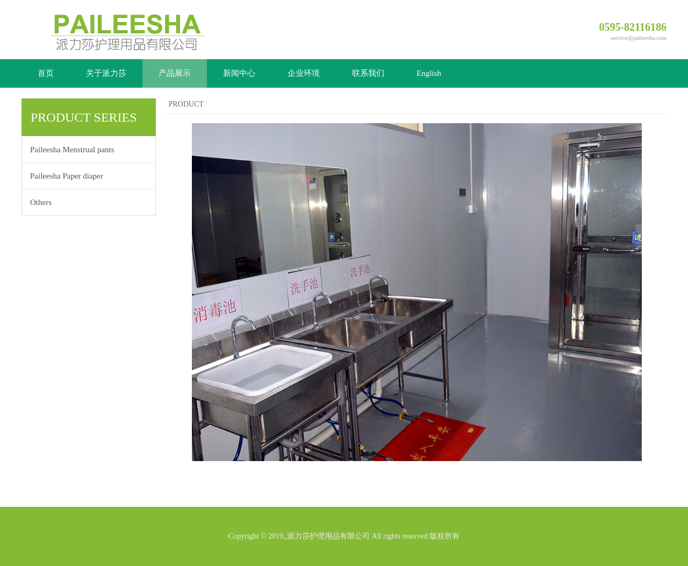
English (429, 73)
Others (41, 202)
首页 (46, 73)
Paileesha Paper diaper (66, 176)
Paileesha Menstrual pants (72, 149)
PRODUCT (186, 104)
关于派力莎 (106, 73)
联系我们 (368, 73)
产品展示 (175, 73)
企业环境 (304, 73)
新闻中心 (239, 73)
